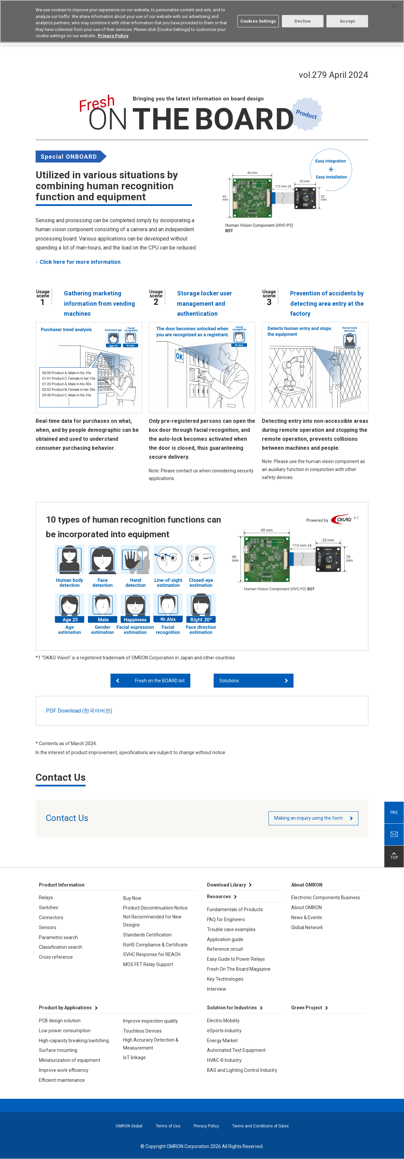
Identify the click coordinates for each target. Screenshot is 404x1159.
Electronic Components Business (325, 897)
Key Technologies (225, 979)
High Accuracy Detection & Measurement (150, 1044)
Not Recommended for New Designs (152, 920)
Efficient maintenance (62, 1080)
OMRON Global (128, 1126)
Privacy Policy (206, 1126)
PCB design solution (60, 1020)
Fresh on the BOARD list (160, 680)
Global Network (307, 927)
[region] (202, 21)
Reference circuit (225, 949)
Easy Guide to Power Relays (236, 959)
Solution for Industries (232, 1007)
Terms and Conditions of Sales (260, 1126)
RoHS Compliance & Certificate (155, 944)
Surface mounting (58, 1050)
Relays (46, 897)
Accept (347, 21)
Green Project (306, 1007)
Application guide (225, 939)
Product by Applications (65, 1007)
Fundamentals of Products (235, 909)
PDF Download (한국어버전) (79, 711)
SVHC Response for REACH (151, 954)
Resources (219, 896)
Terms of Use (168, 1126)
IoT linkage (134, 1057)
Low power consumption (65, 1030)
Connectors (51, 917)
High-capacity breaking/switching (74, 1040)
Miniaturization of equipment (69, 1060)
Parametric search (58, 937)
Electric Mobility (223, 1020)
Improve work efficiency (64, 1070)
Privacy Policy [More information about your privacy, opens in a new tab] (113, 35)
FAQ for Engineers (226, 919)
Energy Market (222, 1040)
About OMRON (306, 907)
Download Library (226, 885)
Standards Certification (147, 934)
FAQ (394, 812)
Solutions (229, 680)
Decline (303, 21)
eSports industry (224, 1030)
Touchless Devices (142, 1031)
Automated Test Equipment (236, 1050)
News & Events (306, 917)
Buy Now (132, 898)
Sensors (47, 927)
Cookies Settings (258, 21)
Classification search (60, 947)
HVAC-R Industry (224, 1060)
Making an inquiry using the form (308, 818)
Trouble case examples (231, 929)
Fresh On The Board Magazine (239, 969)
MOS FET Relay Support (148, 964)
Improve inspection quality (150, 1021)
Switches (48, 907)
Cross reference (56, 957)
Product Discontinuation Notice (155, 908)
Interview (216, 989)
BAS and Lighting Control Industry (242, 1070)
